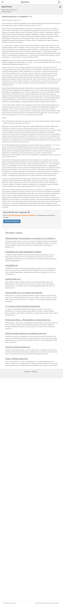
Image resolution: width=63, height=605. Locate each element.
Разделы (34, 371)
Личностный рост (13, 279)
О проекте (27, 371)
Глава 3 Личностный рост (16, 358)
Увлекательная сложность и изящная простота (25, 333)
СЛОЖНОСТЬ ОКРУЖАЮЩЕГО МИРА (23, 252)
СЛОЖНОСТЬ (11, 265)
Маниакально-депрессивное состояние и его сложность (30, 238)
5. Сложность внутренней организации (22, 306)
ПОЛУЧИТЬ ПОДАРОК (12, 221)
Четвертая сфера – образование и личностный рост (28, 320)
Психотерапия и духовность (10, 603)
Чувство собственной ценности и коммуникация (47, 603)
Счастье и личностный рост (17, 347)
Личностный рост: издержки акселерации (23, 292)
